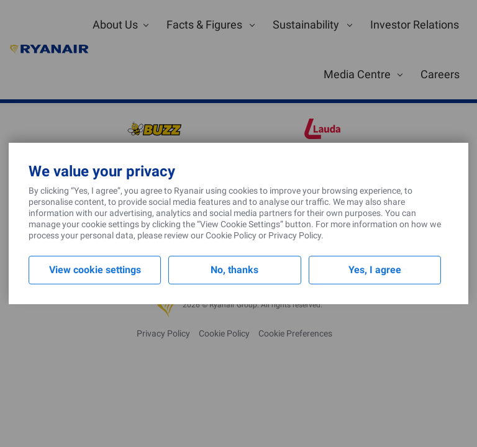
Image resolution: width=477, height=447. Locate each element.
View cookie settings (95, 270)
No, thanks (234, 270)
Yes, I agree (374, 270)
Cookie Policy (231, 235)
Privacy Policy (294, 235)
